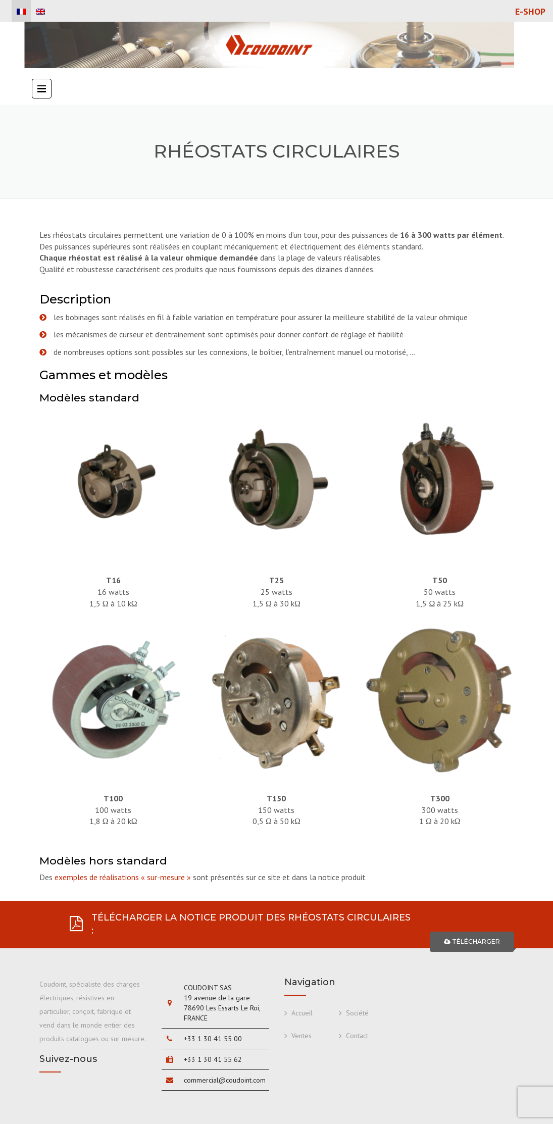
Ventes (301, 1035)
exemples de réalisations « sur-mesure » (123, 877)
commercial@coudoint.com (225, 1080)
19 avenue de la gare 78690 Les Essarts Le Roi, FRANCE (222, 1008)
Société (357, 1012)
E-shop (530, 11)
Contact (357, 1035)
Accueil (302, 1012)
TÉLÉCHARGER (472, 941)
